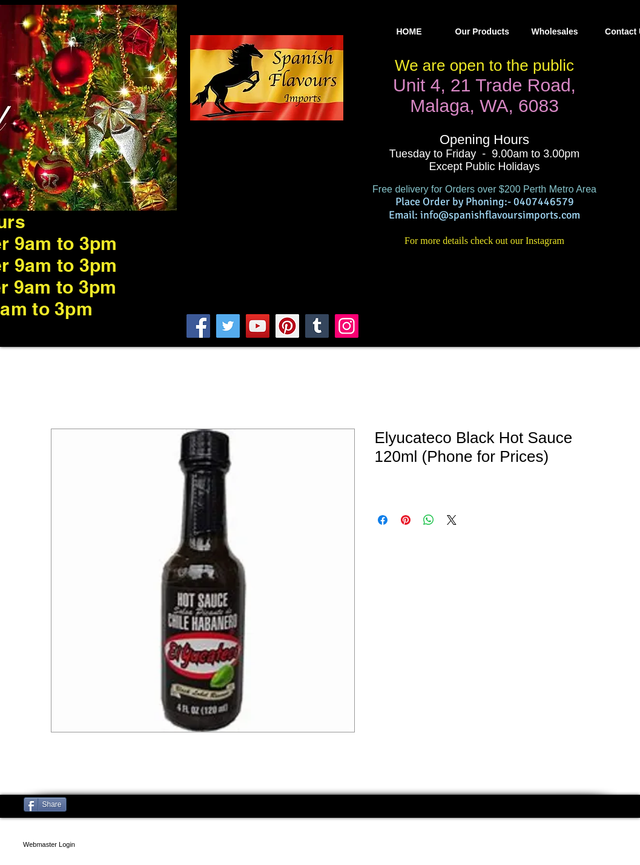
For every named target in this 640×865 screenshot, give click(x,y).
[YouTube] (257, 326)
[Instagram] (346, 326)
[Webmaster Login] (49, 844)
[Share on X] (451, 520)
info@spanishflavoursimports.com (500, 215)
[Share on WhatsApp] (428, 520)
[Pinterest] (287, 326)
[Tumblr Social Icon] (317, 326)
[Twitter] (228, 326)
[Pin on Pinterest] (405, 520)
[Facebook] (198, 326)
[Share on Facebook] (382, 520)
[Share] (45, 804)
